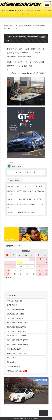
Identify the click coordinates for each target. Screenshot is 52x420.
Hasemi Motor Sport (20, 418)
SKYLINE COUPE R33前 (17, 344)
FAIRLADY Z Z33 (14, 349)
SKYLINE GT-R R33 (15, 314)
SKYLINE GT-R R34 (15, 309)
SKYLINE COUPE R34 (16, 331)
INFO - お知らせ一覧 (16, 25)
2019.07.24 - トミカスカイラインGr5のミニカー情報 (25, 205)
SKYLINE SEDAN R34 (16, 336)
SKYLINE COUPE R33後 (17, 340)
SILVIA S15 (12, 358)
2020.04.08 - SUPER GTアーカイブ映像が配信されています (25, 192)
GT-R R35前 (12, 305)
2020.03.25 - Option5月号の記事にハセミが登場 (24, 199)
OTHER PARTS (13, 366)
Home (6, 25)
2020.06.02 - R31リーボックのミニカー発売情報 (24, 186)
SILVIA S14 (12, 362)
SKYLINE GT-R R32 (15, 318)
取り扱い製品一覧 (14, 301)
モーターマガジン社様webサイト (22, 172)
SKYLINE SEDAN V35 (16, 327)
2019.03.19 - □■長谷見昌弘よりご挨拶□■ (22, 212)
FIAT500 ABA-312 (17, 371)
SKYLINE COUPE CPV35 (17, 323)
